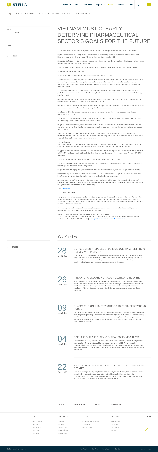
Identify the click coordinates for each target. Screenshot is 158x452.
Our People (36, 430)
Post (17, 14)
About (77, 5)
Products (67, 5)
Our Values (36, 424)
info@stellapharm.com (98, 219)
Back (15, 246)
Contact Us (79, 404)
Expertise (100, 5)
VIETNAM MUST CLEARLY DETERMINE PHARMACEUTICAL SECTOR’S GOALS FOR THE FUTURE (59, 14)
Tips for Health (87, 427)
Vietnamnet (67, 189)
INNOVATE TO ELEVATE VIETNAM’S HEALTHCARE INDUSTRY (107, 278)
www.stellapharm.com (117, 219)
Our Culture (36, 427)
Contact (120, 5)
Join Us (97, 404)
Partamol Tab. (63, 430)
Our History (36, 433)
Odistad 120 (62, 427)
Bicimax (61, 424)
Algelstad (61, 421)
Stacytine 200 (63, 433)
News (110, 5)
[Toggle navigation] (149, 4)
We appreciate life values (91, 421)
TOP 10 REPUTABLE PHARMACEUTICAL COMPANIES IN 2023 (106, 337)
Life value (88, 5)
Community (86, 424)
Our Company (37, 421)
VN (131, 5)
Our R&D (114, 430)
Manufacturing (115, 421)
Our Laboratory (116, 427)
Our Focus (114, 424)
